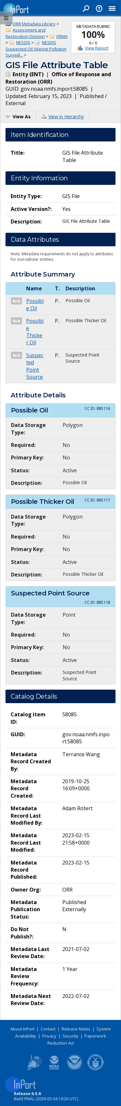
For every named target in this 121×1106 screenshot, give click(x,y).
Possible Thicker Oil (35, 331)
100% (93, 34)
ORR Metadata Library (34, 24)
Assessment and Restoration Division (25, 33)
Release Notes (76, 1029)
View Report (96, 48)
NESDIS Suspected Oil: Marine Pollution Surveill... (35, 49)
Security (70, 1036)
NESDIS (23, 42)
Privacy (49, 1036)
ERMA (61, 36)
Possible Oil (35, 304)
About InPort (22, 1029)
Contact (48, 1029)
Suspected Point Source (34, 366)
